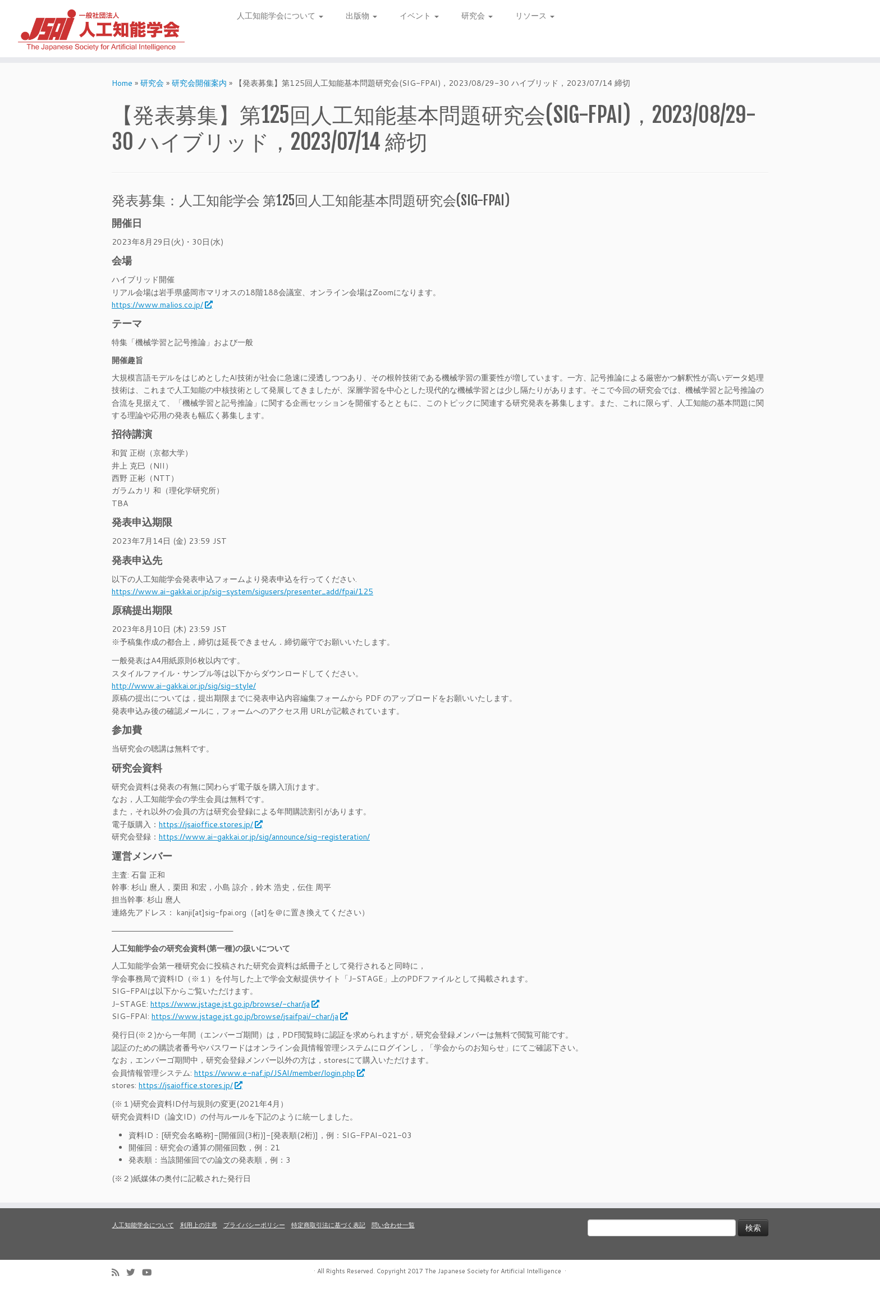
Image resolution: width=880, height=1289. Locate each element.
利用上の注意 (198, 1225)
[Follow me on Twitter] (134, 1272)
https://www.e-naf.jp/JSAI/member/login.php (279, 1073)
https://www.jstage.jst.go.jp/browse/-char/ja (234, 1004)
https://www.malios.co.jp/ (162, 304)
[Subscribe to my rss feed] (119, 1272)
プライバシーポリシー (254, 1225)
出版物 (361, 15)
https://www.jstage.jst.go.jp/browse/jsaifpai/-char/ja (249, 1016)
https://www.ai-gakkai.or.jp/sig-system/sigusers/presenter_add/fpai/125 (242, 591)
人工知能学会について (280, 15)
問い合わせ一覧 (393, 1225)
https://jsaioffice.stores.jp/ (210, 824)
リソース (534, 15)
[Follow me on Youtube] (150, 1272)
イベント (419, 15)
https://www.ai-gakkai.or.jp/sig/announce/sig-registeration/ (264, 836)
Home (122, 83)
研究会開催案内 (199, 83)
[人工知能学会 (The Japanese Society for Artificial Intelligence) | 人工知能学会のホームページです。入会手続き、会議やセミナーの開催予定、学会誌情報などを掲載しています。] (101, 29)
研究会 (477, 15)
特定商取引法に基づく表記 (328, 1225)
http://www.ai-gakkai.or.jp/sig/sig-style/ (184, 685)
